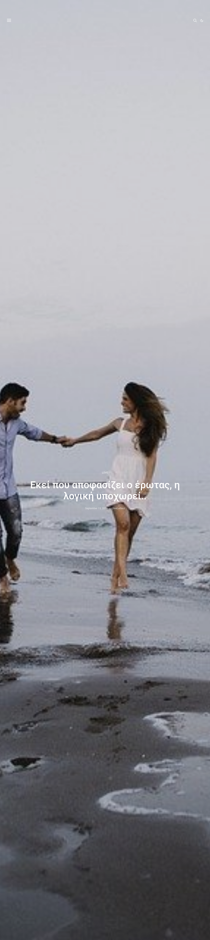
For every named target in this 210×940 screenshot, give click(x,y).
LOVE (105, 472)
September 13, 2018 (96, 508)
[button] (201, 20)
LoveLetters (118, 508)
